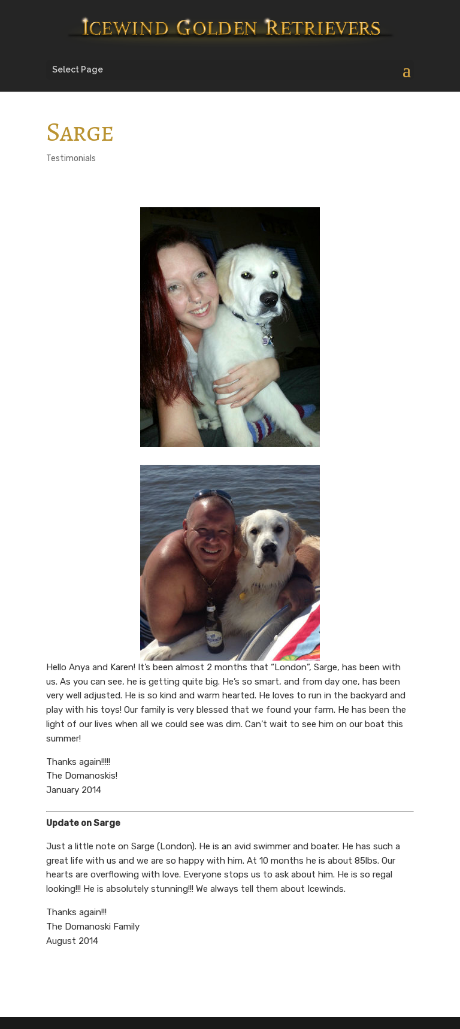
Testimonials (71, 158)
